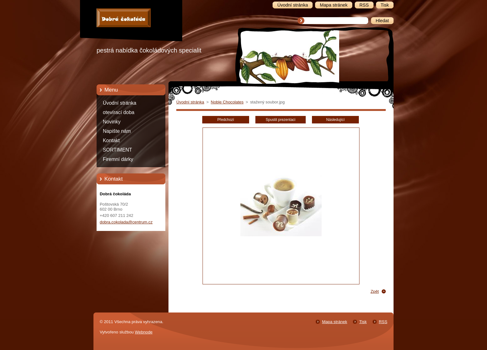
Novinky (112, 121)
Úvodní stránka (119, 103)
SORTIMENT (117, 149)
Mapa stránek (334, 321)
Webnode (144, 332)
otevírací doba (118, 112)
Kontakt (111, 140)
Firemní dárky (118, 159)
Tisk (363, 321)
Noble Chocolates (227, 102)
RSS (383, 321)
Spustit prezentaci (280, 120)
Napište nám (117, 131)
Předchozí (225, 120)
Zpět (374, 291)
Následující (335, 120)
